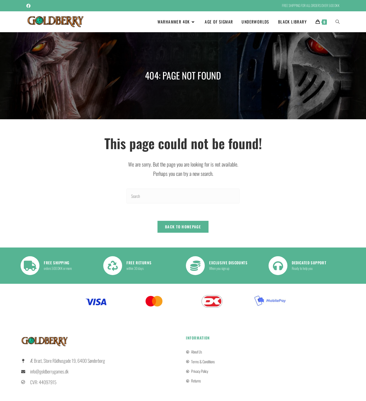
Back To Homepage (183, 227)
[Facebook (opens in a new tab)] (29, 5)
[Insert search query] (183, 196)
